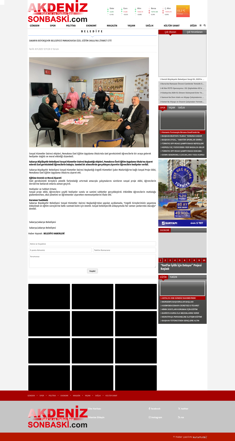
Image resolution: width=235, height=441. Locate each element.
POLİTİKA (71, 25)
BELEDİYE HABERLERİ (54, 233)
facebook (154, 408)
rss (181, 417)
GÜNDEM (34, 25)
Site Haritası (94, 408)
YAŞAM (131, 25)
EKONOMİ (91, 25)
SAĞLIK (149, 25)
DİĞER (193, 25)
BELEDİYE (92, 31)
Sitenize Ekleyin (96, 417)
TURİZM (173, 277)
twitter (183, 408)
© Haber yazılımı (190, 437)
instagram (155, 417)
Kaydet (92, 270)
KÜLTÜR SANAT (172, 25)
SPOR (53, 25)
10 (204, 260)
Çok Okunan (170, 31)
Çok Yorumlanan (194, 31)
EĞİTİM (163, 277)
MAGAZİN (112, 25)
